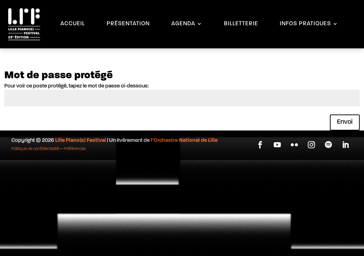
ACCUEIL (72, 24)
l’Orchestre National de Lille (184, 140)
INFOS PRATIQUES (305, 24)
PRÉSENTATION (128, 24)
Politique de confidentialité (35, 149)
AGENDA (183, 24)
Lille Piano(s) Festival (80, 140)
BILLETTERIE (241, 24)
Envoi (345, 122)
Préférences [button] (75, 149)
